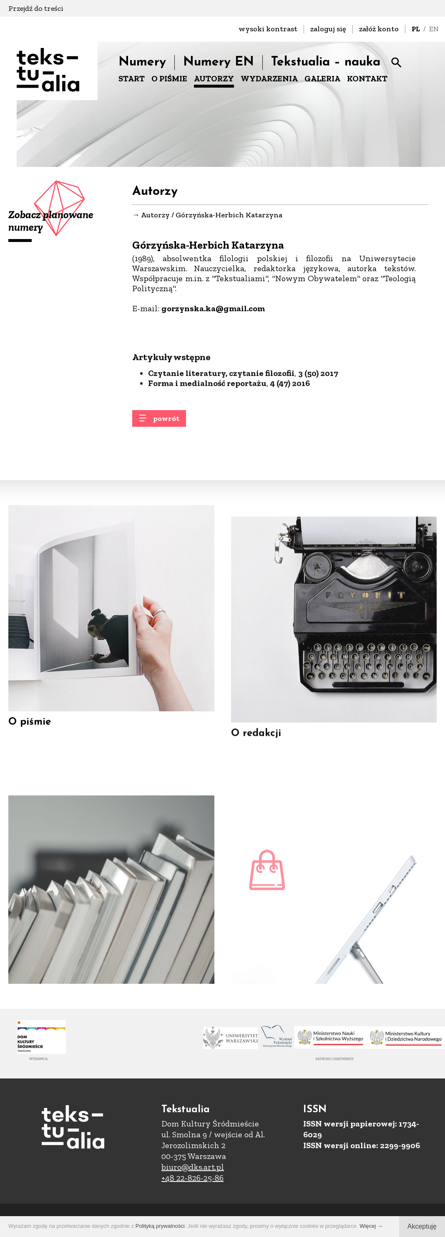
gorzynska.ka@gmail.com (213, 309)
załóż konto (379, 28)
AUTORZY (214, 78)
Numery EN (218, 62)
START (131, 78)
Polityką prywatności (160, 1226)
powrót (166, 424)
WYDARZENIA (269, 78)
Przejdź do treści (35, 8)
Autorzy (155, 215)
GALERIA (322, 78)
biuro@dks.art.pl (192, 1167)
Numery (142, 62)
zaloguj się (328, 28)
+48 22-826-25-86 (192, 1178)
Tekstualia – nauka (325, 62)
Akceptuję (422, 1226)
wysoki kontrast (268, 28)
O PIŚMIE (169, 78)
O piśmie (29, 735)
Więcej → (371, 1226)
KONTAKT (367, 78)
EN (434, 29)
